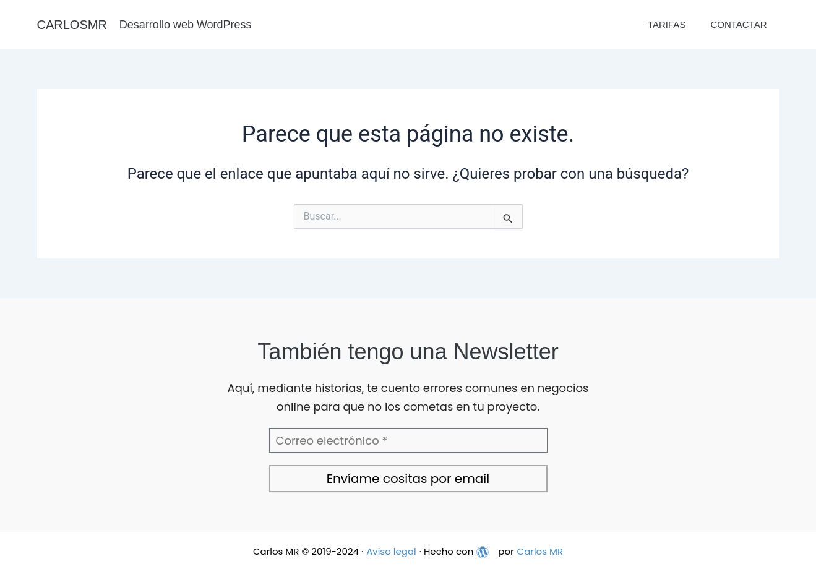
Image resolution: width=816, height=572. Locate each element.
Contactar (738, 24)
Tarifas (666, 24)
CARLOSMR (72, 25)
